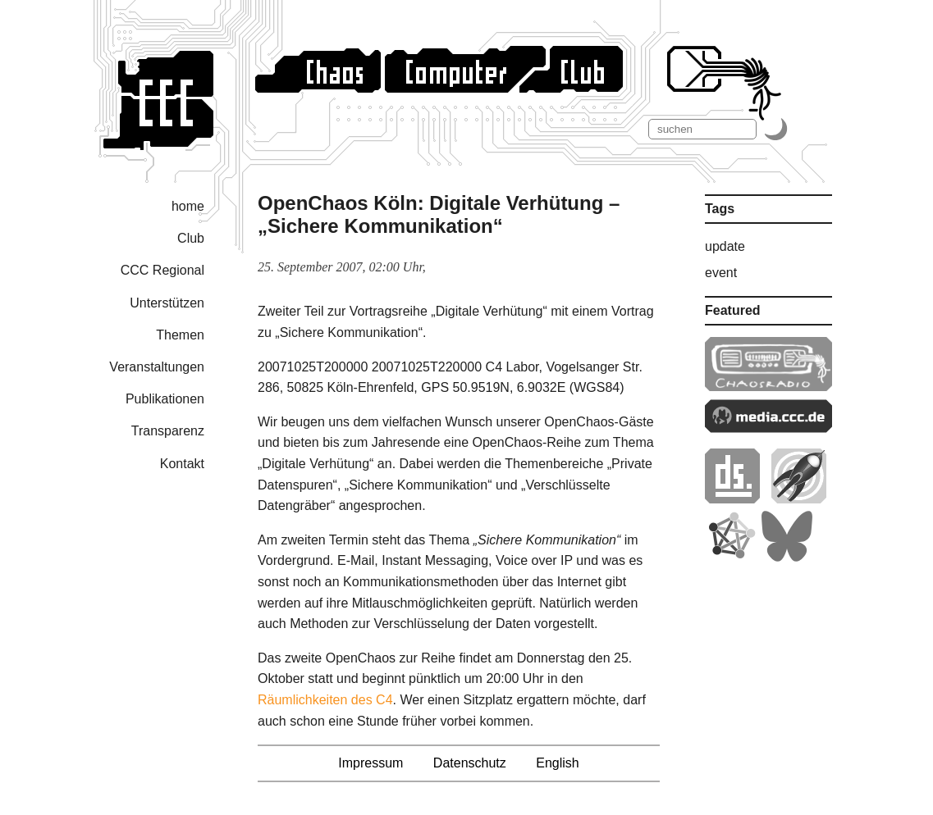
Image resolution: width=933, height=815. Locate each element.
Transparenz (167, 431)
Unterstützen (167, 303)
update (725, 246)
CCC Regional (162, 270)
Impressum (370, 763)
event (721, 273)
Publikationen (165, 399)
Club (190, 238)
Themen (180, 335)
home (188, 206)
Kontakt (182, 464)
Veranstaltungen (156, 367)
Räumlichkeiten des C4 (325, 700)
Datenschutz (469, 763)
